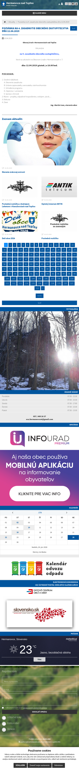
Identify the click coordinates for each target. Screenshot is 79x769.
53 (53, 259)
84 (69, 268)
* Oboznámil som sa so (24, 708)
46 (15, 259)
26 (58, 249)
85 (74, 268)
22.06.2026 (8, 168)
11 (51, 244)
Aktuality (11, 22)
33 (20, 254)
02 (17, 522)
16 (4, 249)
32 (15, 254)
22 (37, 249)
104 (33, 278)
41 (64, 254)
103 (26, 278)
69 (64, 264)
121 (71, 283)
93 (42, 273)
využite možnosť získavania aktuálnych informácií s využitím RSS (39, 742)
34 (26, 254)
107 (52, 278)
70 (69, 264)
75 (20, 268)
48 (26, 259)
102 (20, 278)
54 (58, 259)
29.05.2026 (47, 234)
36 (37, 254)
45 (10, 259)
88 (15, 273)
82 (58, 268)
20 (26, 249)
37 (42, 254)
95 (53, 273)
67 (53, 264)
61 (20, 264)
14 (67, 244)
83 (64, 268)
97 (64, 273)
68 (58, 264)
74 (15, 268)
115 (33, 283)
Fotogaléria (72, 309)
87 (10, 273)
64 (37, 264)
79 (42, 268)
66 (47, 264)
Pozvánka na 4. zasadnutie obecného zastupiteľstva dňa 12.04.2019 (43, 22)
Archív (39, 296)
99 (74, 273)
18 (15, 249)
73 (10, 268)
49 (31, 259)
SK (66, 3)
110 (71, 278)
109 (65, 278)
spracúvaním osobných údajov (35, 708)
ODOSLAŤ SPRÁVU (39, 711)
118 (52, 283)
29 (75, 249)
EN (69, 3)
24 (48, 249)
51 (42, 259)
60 (15, 264)
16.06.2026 (8, 200)
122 (37, 288)
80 (47, 268)
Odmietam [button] (58, 765)
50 (37, 259)
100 (7, 278)
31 (10, 254)
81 (53, 268)
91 (31, 273)
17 (10, 249)
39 (53, 254)
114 (26, 283)
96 (58, 273)
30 (4, 254)
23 (42, 249)
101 (13, 278)
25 (53, 249)
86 (4, 273)
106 (46, 278)
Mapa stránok (33, 747)
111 (7, 283)
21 (31, 249)
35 (31, 254)
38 (47, 254)
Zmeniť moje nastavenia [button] (40, 765)
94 (47, 273)
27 (64, 249)
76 (26, 268)
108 (58, 278)
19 (21, 249)
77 (31, 268)
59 (10, 264)
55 (64, 259)
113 (20, 283)
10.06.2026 (47, 200)
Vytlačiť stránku (44, 747)
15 (72, 244)
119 (58, 283)
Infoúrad (73, 424)
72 (4, 268)
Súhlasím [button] (20, 765)
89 (20, 273)
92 (37, 273)
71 (74, 264)
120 (65, 283)
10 (46, 244)
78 (37, 268)
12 (56, 244)
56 (69, 259)
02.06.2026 (8, 234)
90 (26, 273)
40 (58, 254)
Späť (73, 28)
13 (62, 244)
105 (39, 278)
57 (74, 259)
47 (20, 259)
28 (69, 249)
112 (13, 283)
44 (4, 259)
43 (74, 254)
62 (26, 264)
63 (31, 264)
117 (46, 283)
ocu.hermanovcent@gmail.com (39, 419)
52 (47, 259)
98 (69, 273)
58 (4, 264)
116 (39, 283)
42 (69, 254)
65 (42, 264)
